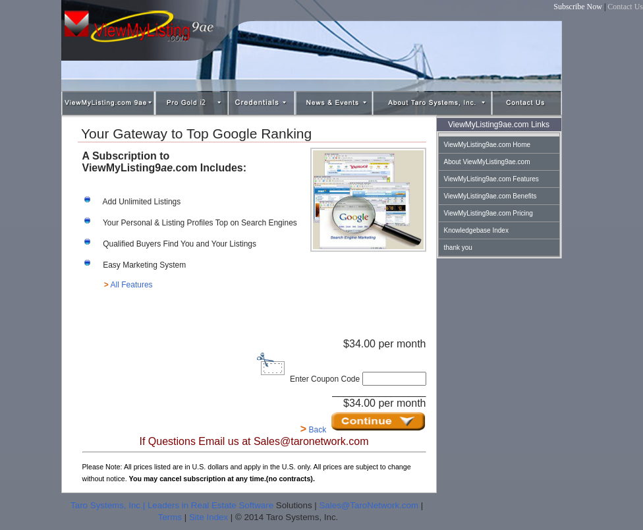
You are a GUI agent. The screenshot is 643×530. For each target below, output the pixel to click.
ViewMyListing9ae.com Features (491, 179)
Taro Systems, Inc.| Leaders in (130, 505)
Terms (170, 517)
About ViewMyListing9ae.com (487, 161)
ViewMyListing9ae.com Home (487, 144)
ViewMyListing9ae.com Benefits (490, 196)
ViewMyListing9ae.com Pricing (488, 213)
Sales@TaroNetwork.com (368, 505)
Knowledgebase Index (476, 230)
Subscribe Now (577, 6)
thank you (458, 247)
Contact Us (625, 6)
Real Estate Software (232, 505)
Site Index (208, 517)
